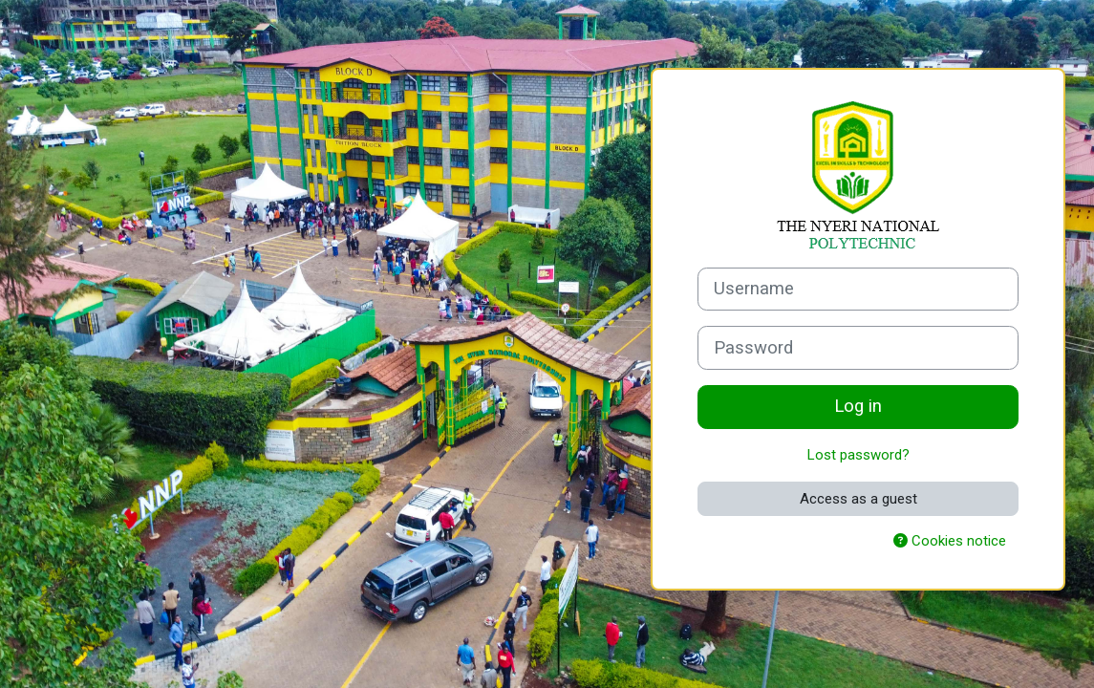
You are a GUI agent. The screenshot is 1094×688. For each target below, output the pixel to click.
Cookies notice (949, 540)
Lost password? (858, 454)
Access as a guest (858, 498)
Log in (858, 406)
